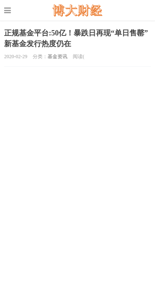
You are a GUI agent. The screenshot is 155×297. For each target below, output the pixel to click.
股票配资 (77, 10)
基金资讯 (57, 56)
